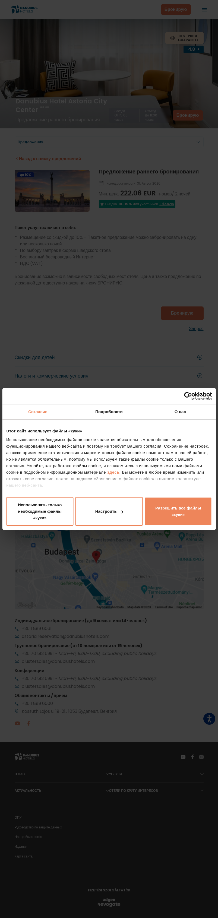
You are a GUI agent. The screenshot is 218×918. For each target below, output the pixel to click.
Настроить (109, 511)
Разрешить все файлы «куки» (178, 511)
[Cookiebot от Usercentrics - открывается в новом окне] (188, 396)
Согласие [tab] (37, 411)
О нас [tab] (180, 411)
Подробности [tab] (109, 411)
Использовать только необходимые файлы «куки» (40, 511)
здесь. (114, 472)
